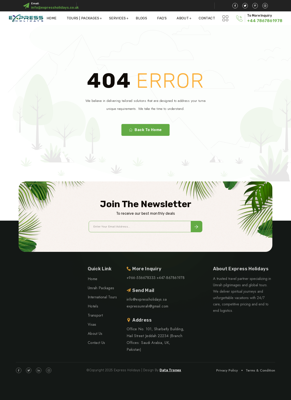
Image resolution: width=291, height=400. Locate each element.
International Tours (102, 297)
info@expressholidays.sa (147, 299)
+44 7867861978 (264, 20)
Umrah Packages (101, 288)
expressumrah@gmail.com (147, 306)
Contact (207, 18)
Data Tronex (170, 370)
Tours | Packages (83, 18)
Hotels (93, 306)
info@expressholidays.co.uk (55, 7)
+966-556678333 (141, 277)
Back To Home (145, 130)
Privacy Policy (227, 370)
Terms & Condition (260, 370)
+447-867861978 (171, 277)
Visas (92, 324)
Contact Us (96, 342)
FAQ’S (162, 18)
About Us (95, 333)
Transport (95, 315)
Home (52, 18)
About (183, 18)
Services (117, 18)
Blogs (141, 18)
